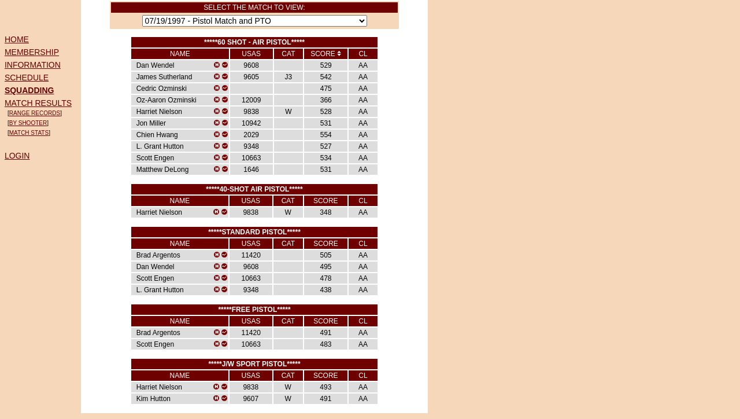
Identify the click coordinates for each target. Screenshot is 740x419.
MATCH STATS (29, 133)
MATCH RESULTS (38, 103)
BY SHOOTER (28, 123)
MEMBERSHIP (32, 52)
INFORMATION (33, 64)
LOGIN (17, 155)
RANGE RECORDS (34, 113)
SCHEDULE (27, 77)
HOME (17, 39)
